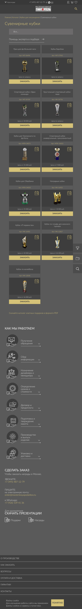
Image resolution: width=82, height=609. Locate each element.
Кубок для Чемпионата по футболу (24, 137)
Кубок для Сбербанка (25, 181)
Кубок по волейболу (24, 269)
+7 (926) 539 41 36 (14, 503)
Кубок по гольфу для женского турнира (57, 225)
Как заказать (8, 565)
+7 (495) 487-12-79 (37, 2)
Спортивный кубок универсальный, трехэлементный (57, 137)
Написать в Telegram (46, 2)
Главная (8, 17)
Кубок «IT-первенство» (24, 225)
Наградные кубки (57, 181)
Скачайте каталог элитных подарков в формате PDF (33, 313)
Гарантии (6, 585)
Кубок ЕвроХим (57, 49)
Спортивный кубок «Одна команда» (24, 93)
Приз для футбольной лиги (24, 49)
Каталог (15, 17)
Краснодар (11, 2)
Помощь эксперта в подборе (24, 39)
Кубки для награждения (30, 17)
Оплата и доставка (11, 578)
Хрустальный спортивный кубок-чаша (57, 93)
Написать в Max (49, 2)
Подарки (16, 520)
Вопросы (6, 572)
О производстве (10, 558)
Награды (39, 520)
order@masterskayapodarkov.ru (52, 2)
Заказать (25, 81)
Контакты (6, 591)
